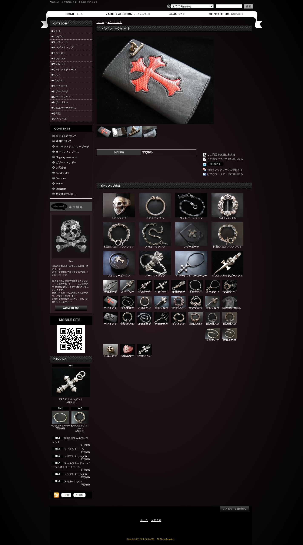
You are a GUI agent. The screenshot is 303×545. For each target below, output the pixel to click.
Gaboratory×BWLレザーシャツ (231, 302)
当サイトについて (66, 136)
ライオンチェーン (74, 449)
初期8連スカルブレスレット (229, 318)
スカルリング (119, 206)
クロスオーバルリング (110, 350)
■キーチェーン (59, 85)
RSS (66, 495)
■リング (56, 31)
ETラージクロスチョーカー (191, 264)
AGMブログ (63, 172)
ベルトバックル (227, 206)
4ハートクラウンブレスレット (195, 302)
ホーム (75, 14)
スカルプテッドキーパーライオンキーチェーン (178, 286)
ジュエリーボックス (119, 264)
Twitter (59, 183)
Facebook (61, 178)
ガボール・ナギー (66, 162)
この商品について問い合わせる (225, 159)
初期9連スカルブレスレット (212, 318)
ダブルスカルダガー (144, 286)
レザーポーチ (191, 235)
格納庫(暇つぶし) (66, 193)
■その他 (56, 113)
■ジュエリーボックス (63, 107)
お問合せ (226, 14)
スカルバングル (73, 481)
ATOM (79, 495)
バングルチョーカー (60, 419)
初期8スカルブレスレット (80, 420)
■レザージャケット (62, 96)
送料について (63, 141)
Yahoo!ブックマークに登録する (225, 169)
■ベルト (56, 74)
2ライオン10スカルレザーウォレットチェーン (110, 286)
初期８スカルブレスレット (119, 235)
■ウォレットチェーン (63, 69)
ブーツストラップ (155, 264)
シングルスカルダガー (77, 474)
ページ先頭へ (234, 509)
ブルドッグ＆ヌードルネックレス (195, 286)
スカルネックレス (155, 235)
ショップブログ (176, 14)
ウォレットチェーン (191, 206)
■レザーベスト (59, 102)
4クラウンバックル (178, 302)
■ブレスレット (59, 42)
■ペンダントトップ (62, 47)
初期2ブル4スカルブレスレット (195, 318)
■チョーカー (58, 52)
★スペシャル (59, 118)
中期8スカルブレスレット (127, 318)
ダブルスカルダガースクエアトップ (227, 264)
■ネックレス (58, 58)
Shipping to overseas (66, 157)
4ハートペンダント (144, 350)
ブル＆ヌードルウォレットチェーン (127, 302)
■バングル (57, 36)
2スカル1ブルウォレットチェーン (144, 318)
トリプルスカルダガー (77, 456)
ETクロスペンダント (71, 384)
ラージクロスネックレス (212, 286)
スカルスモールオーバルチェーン (229, 334)
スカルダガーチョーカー (161, 318)
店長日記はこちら (71, 308)
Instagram (61, 188)
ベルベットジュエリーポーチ (72, 146)
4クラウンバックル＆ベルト (229, 286)
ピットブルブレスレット (178, 318)
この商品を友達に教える (221, 154)
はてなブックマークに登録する (225, 174)
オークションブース (125, 14)
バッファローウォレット (110, 302)
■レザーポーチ (59, 91)
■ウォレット (58, 64)
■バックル (57, 80)
